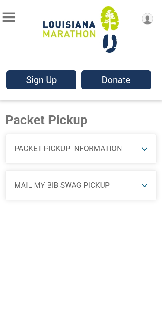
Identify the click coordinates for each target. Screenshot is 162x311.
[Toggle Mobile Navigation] (8, 17)
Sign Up (41, 80)
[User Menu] (147, 19)
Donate (116, 80)
